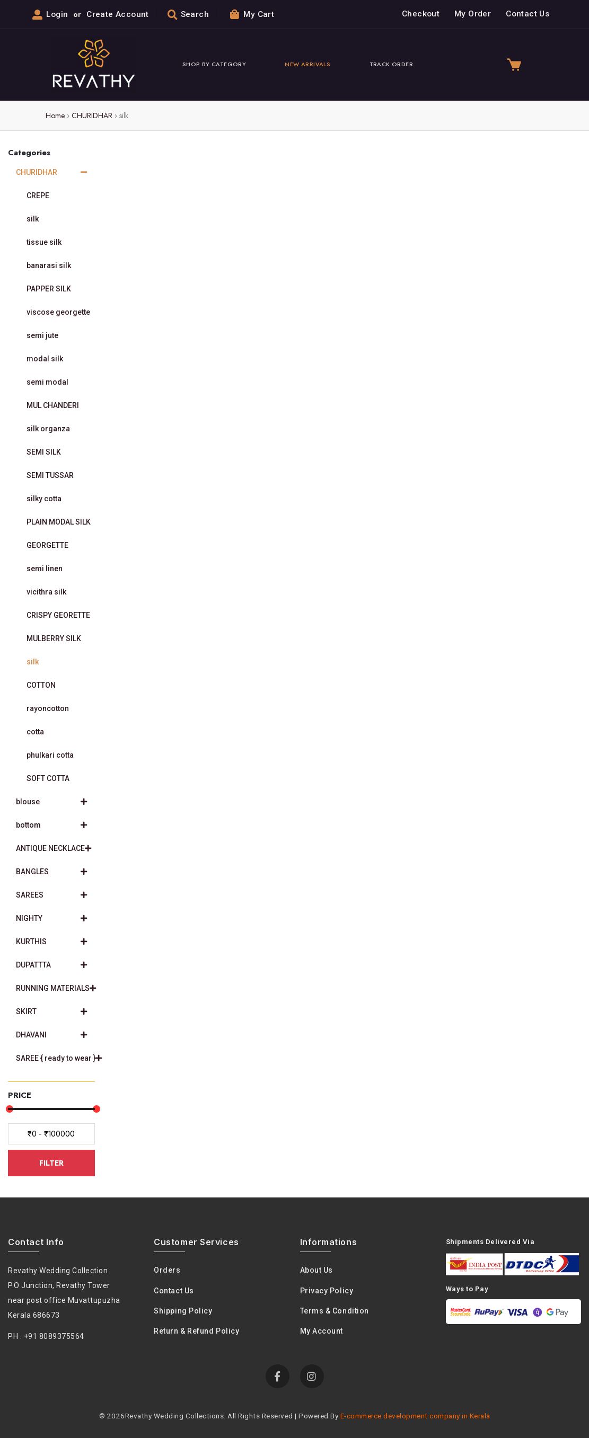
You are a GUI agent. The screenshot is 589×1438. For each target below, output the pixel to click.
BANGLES (51, 871)
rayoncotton (48, 708)
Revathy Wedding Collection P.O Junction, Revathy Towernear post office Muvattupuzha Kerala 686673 (64, 1292)
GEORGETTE (47, 545)
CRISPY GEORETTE (58, 615)
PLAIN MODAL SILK (59, 522)
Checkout (420, 14)
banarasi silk (49, 265)
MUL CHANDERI (53, 405)
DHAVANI (51, 1035)
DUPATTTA (51, 965)
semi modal (47, 382)
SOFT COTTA (48, 778)
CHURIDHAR (92, 115)
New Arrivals (307, 64)
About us (316, 1270)
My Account (322, 1331)
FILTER (51, 1163)
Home (55, 115)
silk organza (48, 428)
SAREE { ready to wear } (55, 1058)
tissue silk (44, 242)
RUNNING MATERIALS (55, 988)
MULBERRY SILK (54, 638)
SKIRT (51, 1011)
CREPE (38, 195)
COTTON (41, 685)
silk (33, 219)
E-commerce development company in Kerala (415, 1416)
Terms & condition (334, 1311)
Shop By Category (214, 64)
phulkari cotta (50, 755)
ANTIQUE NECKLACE (53, 848)
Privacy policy (327, 1290)
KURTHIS (51, 941)
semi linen (45, 568)
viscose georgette (58, 312)
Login (57, 14)
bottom (51, 825)
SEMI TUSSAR (50, 475)
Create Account (117, 14)
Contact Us (527, 14)
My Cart (252, 14)
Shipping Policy (183, 1311)
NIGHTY (51, 918)
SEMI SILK (44, 452)
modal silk (45, 358)
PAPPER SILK (49, 289)
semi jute (42, 335)
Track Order (391, 64)
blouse (51, 801)
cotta (35, 731)
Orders (167, 1270)
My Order (472, 14)
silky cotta (44, 498)
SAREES (51, 895)
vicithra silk (46, 592)
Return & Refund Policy (196, 1331)
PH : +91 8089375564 (46, 1336)
